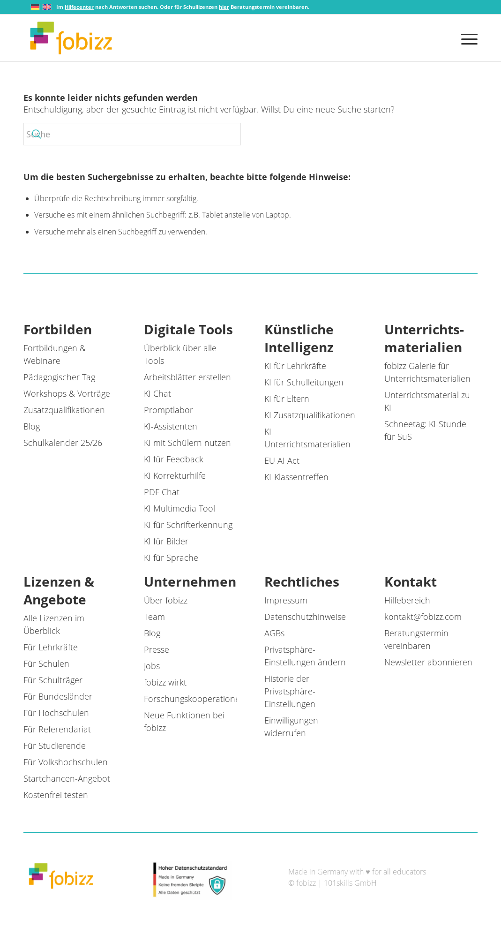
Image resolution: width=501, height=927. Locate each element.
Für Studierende (54, 745)
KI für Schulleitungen (304, 382)
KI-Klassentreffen (296, 476)
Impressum (285, 600)
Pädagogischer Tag (59, 377)
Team (154, 616)
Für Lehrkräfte (50, 647)
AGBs (274, 633)
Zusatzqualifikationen (64, 409)
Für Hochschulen (56, 712)
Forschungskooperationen (194, 698)
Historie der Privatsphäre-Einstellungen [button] (289, 691)
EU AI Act (281, 460)
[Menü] (466, 38)
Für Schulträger (52, 680)
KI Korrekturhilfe (175, 475)
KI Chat (157, 393)
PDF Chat (161, 491)
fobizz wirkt (165, 682)
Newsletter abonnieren (428, 662)
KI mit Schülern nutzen (187, 442)
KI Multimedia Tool (179, 508)
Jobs (152, 665)
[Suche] (132, 134)
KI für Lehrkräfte (295, 365)
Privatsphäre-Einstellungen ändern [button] (305, 656)
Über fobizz (165, 600)
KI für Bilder (166, 541)
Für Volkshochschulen (65, 762)
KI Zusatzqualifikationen (309, 415)
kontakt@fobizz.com (423, 616)
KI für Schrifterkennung (188, 524)
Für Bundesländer (57, 696)
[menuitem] (466, 38)
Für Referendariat (57, 729)
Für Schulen (46, 663)
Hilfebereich (407, 600)
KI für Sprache (171, 557)
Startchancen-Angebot (66, 778)
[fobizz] (71, 38)
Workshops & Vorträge (66, 393)
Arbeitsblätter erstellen (187, 377)
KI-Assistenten (170, 426)
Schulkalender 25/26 (62, 442)
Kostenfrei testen (55, 794)
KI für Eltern (286, 398)
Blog (31, 426)
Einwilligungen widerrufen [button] (291, 727)
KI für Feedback (173, 459)
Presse (156, 649)
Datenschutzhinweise (305, 616)
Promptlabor (168, 409)
